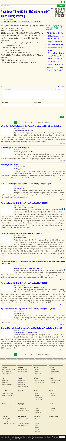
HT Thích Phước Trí (24, 21)
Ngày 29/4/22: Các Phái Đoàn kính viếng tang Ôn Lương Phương (56, 56)
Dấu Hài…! (50, 50)
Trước (48, 8)
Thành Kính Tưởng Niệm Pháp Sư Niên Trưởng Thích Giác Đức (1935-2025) (24, 203)
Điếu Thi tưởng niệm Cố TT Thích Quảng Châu (15, 148)
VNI (62, 89)
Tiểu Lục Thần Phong (19, 188)
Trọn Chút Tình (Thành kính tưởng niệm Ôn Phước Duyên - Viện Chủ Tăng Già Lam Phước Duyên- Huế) (56, 70)
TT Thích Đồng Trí (18, 152)
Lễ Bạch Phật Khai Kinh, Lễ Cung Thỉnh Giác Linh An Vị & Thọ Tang (56, 42)
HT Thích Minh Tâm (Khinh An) (9, 21)
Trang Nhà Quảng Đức (39, 287)
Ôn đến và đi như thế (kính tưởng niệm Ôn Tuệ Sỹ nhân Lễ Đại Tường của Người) (26, 184)
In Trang (1, 86)
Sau (52, 8)
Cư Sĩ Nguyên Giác (19, 169)
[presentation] (14, 111)
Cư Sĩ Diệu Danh (28, 207)
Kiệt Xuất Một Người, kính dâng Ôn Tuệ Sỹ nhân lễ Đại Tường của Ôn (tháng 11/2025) (28, 309)
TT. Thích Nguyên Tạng (31, 332)
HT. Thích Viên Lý (28, 287)
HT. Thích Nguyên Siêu (20, 237)
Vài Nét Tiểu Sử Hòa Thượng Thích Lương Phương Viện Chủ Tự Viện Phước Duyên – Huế (56, 33)
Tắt (55, 89)
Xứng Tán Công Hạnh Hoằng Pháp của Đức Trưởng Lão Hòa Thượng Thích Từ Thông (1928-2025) (31, 328)
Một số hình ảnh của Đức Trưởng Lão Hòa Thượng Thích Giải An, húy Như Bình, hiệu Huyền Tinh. (31, 126)
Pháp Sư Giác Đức (19, 207)
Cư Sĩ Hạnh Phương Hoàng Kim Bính (23, 130)
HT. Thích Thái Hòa (35, 21)
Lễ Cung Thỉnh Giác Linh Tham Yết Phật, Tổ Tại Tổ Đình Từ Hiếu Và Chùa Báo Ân (56, 59)
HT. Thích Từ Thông (19, 332)
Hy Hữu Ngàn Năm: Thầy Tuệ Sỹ (11, 165)
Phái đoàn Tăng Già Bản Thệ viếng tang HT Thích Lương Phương (56, 47)
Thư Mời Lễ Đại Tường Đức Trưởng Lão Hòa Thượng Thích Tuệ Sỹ (21, 233)
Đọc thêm (62, 143)
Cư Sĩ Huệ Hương (18, 268)
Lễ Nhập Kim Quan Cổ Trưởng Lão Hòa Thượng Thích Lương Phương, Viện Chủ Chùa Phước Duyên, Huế (56, 36)
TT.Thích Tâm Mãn (28, 152)
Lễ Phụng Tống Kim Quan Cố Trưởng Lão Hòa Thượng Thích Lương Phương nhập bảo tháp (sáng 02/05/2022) (56, 64)
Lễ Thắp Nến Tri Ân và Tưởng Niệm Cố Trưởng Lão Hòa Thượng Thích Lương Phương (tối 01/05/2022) (56, 62)
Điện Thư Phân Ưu (53, 39)
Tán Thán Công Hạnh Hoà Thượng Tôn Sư (56, 44)
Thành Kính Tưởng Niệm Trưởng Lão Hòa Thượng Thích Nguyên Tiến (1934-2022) (55, 28)
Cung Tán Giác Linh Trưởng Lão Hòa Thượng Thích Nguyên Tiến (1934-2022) (56, 67)
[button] (63, 2)
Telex (59, 89)
